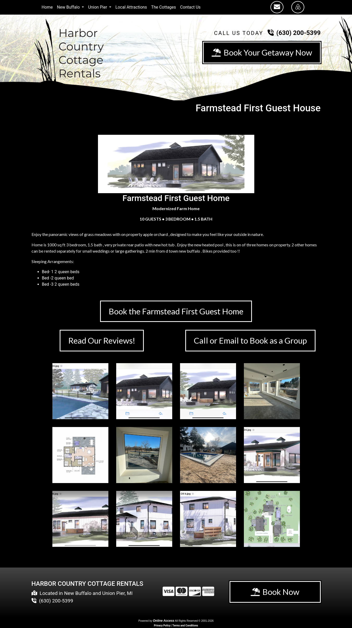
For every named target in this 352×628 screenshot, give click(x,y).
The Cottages (163, 7)
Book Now (275, 593)
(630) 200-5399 (298, 32)
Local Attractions (131, 7)
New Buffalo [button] (69, 7)
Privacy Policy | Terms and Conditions (176, 626)
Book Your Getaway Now (261, 52)
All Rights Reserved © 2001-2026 (194, 621)
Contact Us (190, 7)
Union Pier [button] (98, 7)
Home (47, 7)
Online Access (163, 621)
